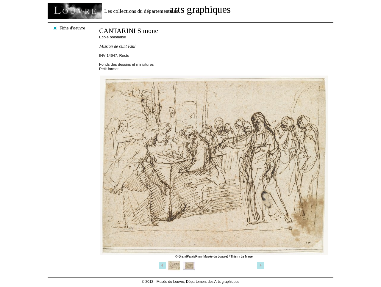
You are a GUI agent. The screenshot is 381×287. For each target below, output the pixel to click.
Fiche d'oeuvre (72, 28)
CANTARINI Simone (128, 30)
